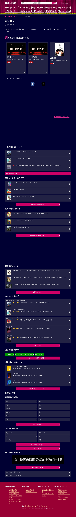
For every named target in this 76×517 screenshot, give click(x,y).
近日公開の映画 (51, 8)
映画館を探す (12, 11)
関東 (40, 401)
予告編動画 (38, 11)
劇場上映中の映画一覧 (37, 204)
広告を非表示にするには (61, 117)
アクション (9, 433)
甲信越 (8, 412)
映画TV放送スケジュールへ (37, 389)
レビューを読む (64, 11)
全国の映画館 (30, 490)
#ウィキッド (18, 354)
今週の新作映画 (37, 8)
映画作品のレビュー (15, 499)
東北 (40, 408)
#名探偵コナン (29, 354)
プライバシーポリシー (47, 506)
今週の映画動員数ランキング (14, 173)
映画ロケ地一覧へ (37, 448)
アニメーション (43, 433)
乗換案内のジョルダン (32, 506)
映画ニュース (25, 11)
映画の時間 (8, 16)
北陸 (40, 412)
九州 (7, 419)
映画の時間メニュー (11, 8)
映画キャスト (18, 16)
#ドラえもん (9, 354)
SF (7, 436)
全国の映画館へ (37, 424)
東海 (40, 405)
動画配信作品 (51, 11)
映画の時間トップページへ (13, 475)
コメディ (8, 440)
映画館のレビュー (31, 492)
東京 (7, 401)
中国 (7, 415)
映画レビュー (37, 345)
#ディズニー (38, 354)
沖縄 (40, 419)
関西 (7, 405)
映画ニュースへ (37, 292)
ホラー (41, 440)
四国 (40, 415)
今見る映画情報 (63, 497)
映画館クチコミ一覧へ (37, 445)
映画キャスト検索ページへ (13, 472)
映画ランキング (64, 8)
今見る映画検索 (63, 3)
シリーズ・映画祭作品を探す (37, 358)
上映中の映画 (25, 8)
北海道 (8, 408)
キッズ (41, 436)
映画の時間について (37, 467)
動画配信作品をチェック (37, 235)
